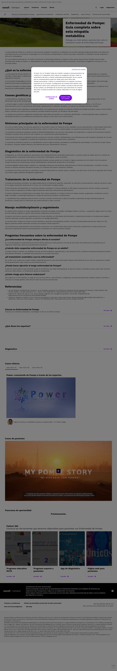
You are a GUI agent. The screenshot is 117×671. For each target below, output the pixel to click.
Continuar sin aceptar (79, 69)
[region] (59, 85)
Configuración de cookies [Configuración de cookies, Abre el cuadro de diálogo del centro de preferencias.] (51, 97)
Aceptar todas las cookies (65, 97)
